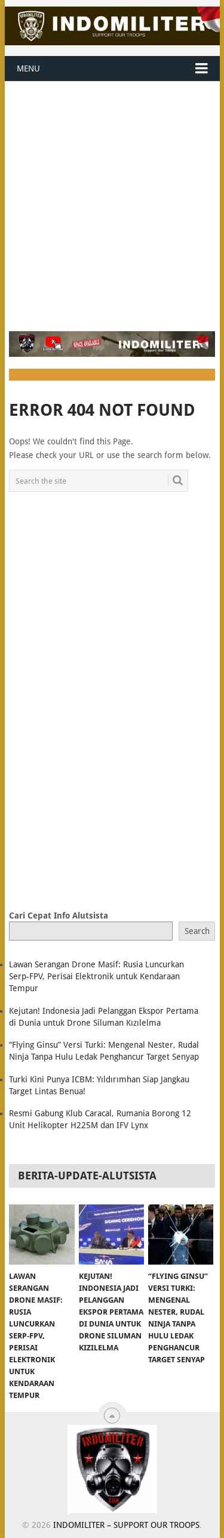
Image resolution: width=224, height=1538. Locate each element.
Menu (28, 68)
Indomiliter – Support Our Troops (126, 1525)
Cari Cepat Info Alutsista (58, 915)
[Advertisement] (112, 199)
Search (197, 931)
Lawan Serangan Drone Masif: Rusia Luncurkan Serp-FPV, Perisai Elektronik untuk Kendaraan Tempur (96, 976)
